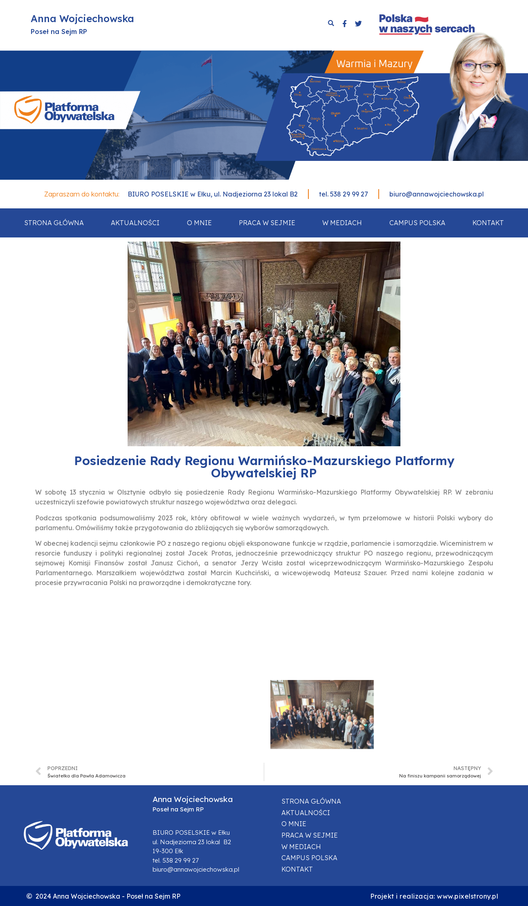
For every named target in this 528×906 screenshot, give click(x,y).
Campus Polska (417, 223)
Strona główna (54, 223)
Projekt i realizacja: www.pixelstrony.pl (434, 896)
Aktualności (135, 223)
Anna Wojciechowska (82, 18)
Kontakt (488, 223)
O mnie (199, 223)
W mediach (342, 223)
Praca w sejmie (267, 223)
